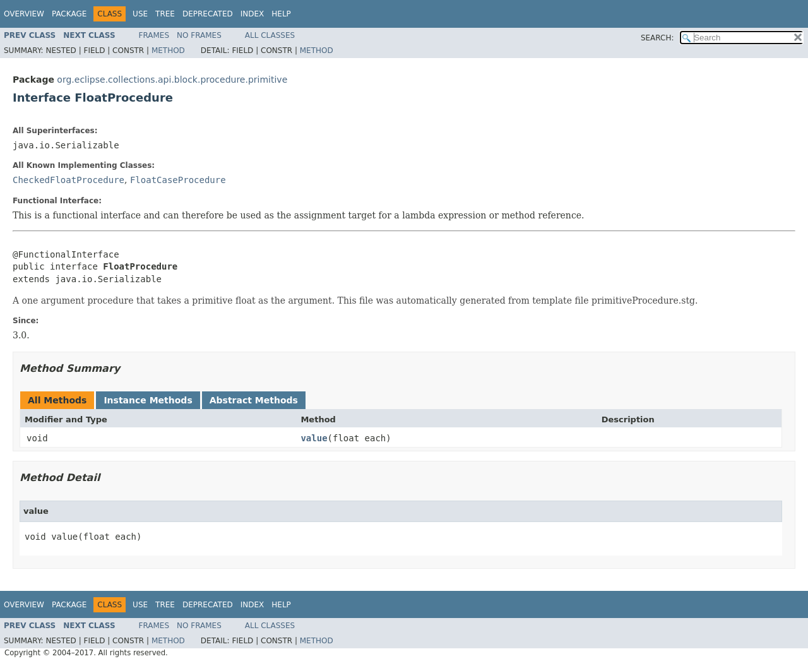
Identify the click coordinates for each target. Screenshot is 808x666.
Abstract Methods (254, 400)
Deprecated (207, 13)
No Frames (199, 35)
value (313, 438)
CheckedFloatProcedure (68, 180)
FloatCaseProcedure (178, 180)
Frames (154, 35)
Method (168, 50)
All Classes (270, 35)
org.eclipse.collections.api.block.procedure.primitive (172, 79)
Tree (165, 13)
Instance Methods (148, 400)
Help (281, 13)
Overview (24, 13)
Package (69, 13)
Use (140, 13)
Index (252, 13)
